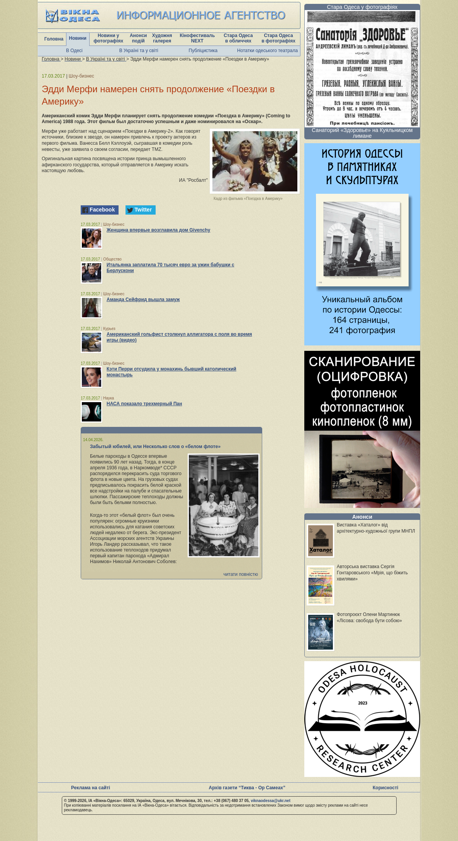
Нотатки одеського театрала (267, 50)
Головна (53, 39)
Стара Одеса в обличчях (238, 38)
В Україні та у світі (138, 50)
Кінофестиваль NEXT (197, 38)
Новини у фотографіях (108, 38)
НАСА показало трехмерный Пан (144, 403)
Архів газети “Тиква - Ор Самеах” (247, 787)
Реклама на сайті (90, 787)
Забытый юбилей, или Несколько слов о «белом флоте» (155, 446)
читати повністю (240, 574)
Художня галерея (162, 38)
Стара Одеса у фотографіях (362, 7)
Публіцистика (203, 50)
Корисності (385, 787)
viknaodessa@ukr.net (270, 801)
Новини (78, 38)
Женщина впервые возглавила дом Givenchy (158, 230)
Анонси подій (138, 38)
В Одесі (74, 50)
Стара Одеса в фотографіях (278, 38)
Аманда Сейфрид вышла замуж (143, 299)
